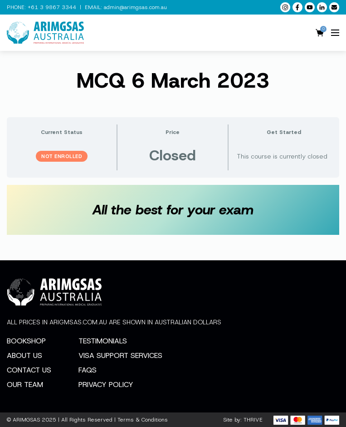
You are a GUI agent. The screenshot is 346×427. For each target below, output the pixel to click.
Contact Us (29, 370)
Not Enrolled (61, 156)
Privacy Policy (105, 384)
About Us (24, 355)
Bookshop (26, 341)
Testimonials (102, 341)
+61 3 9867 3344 (52, 7)
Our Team (25, 384)
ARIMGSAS (26, 419)
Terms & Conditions (142, 419)
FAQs (87, 370)
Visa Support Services (120, 355)
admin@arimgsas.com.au (135, 7)
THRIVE (253, 419)
